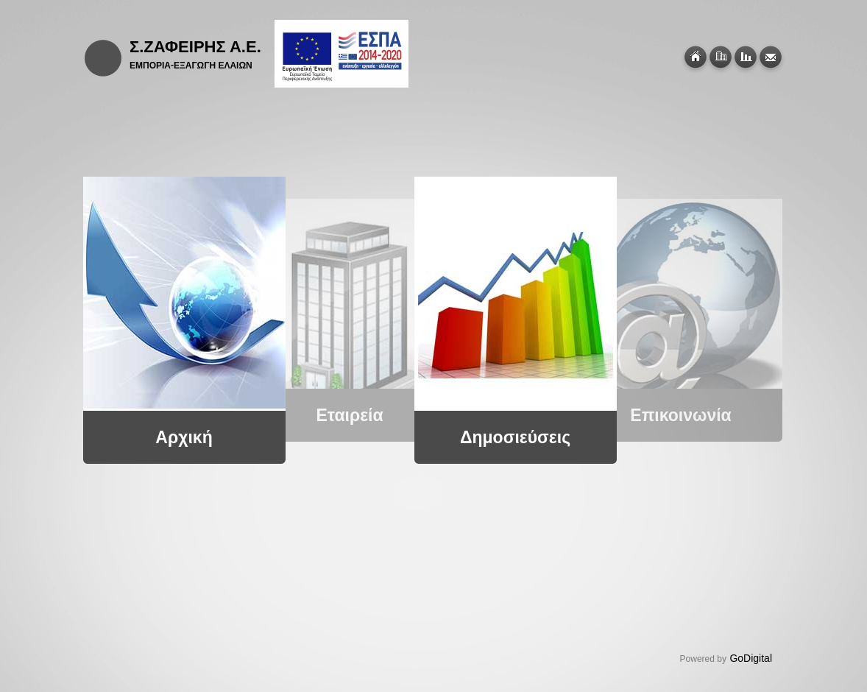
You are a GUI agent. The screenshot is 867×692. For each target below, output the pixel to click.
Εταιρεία (347, 415)
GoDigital (750, 658)
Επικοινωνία (678, 415)
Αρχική (181, 437)
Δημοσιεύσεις (512, 437)
